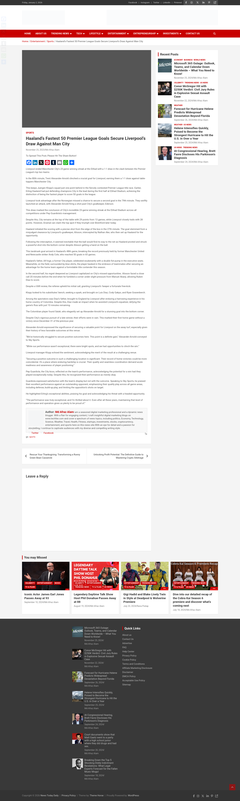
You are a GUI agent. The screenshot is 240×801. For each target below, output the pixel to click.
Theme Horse (97, 795)
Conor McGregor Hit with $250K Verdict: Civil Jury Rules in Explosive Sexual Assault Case (194, 91)
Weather (178, 105)
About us (126, 635)
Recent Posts (169, 54)
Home (27, 33)
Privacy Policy (129, 655)
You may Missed (35, 557)
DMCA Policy (128, 676)
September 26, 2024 (183, 120)
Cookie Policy (129, 659)
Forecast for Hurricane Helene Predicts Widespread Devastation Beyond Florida (193, 112)
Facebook (132, 2)
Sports (30, 133)
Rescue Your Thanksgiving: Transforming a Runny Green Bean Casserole (55, 456)
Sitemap (126, 684)
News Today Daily (50, 795)
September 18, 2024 (94, 775)
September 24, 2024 (183, 162)
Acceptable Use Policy (133, 680)
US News (204, 83)
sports (32, 437)
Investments (171, 33)
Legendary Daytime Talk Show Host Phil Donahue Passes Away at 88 (95, 598)
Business (188, 60)
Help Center (128, 651)
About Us (41, 33)
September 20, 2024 (94, 750)
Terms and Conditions (133, 664)
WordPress (133, 795)
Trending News (60, 33)
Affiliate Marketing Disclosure (137, 668)
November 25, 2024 (183, 78)
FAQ (124, 647)
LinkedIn (166, 2)
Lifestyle (95, 33)
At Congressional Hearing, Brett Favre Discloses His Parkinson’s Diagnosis (194, 154)
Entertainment (117, 33)
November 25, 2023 (35, 150)
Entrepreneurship (144, 33)
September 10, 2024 (33, 602)
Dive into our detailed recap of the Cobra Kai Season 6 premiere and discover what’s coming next (192, 600)
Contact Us (193, 33)
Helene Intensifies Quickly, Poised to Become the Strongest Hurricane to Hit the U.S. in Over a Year (193, 133)
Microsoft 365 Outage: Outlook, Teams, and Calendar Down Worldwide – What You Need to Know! (194, 69)
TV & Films (30, 587)
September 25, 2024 (183, 142)
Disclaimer (127, 672)
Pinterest (178, 2)
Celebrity (179, 83)
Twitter (156, 2)
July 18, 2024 (179, 610)
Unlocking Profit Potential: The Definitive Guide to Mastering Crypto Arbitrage (118, 456)
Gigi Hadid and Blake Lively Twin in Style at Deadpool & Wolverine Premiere (144, 598)
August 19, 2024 (81, 606)
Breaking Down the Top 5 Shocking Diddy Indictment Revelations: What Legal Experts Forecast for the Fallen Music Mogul (101, 766)
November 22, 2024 (183, 100)
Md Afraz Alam (52, 150)
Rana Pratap (142, 606)
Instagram (145, 2)
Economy (178, 60)
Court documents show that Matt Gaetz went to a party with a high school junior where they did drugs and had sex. (100, 740)
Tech (79, 33)
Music (57, 583)
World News (199, 60)
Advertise (127, 643)
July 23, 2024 (129, 606)
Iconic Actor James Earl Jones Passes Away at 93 (44, 596)
